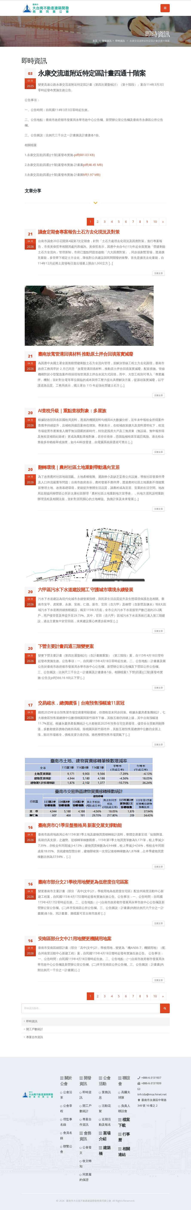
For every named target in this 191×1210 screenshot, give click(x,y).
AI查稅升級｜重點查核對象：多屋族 (72, 411)
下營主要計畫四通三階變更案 (66, 646)
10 (155, 222)
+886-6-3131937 (151, 1078)
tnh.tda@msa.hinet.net (152, 1094)
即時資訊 (120, 40)
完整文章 (158, 273)
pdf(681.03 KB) (84, 155)
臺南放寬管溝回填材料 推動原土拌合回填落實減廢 (85, 354)
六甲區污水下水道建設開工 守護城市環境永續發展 (85, 590)
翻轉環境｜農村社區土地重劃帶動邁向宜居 (78, 467)
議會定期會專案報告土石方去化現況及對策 (78, 232)
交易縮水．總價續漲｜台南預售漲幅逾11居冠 (81, 703)
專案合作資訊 (34, 1037)
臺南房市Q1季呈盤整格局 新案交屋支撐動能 (80, 825)
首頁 (95, 40)
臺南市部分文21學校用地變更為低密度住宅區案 (83, 882)
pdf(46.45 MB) (93, 165)
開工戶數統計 (34, 1029)
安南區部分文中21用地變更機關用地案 (74, 939)
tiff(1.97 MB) (91, 175)
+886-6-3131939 (151, 1083)
